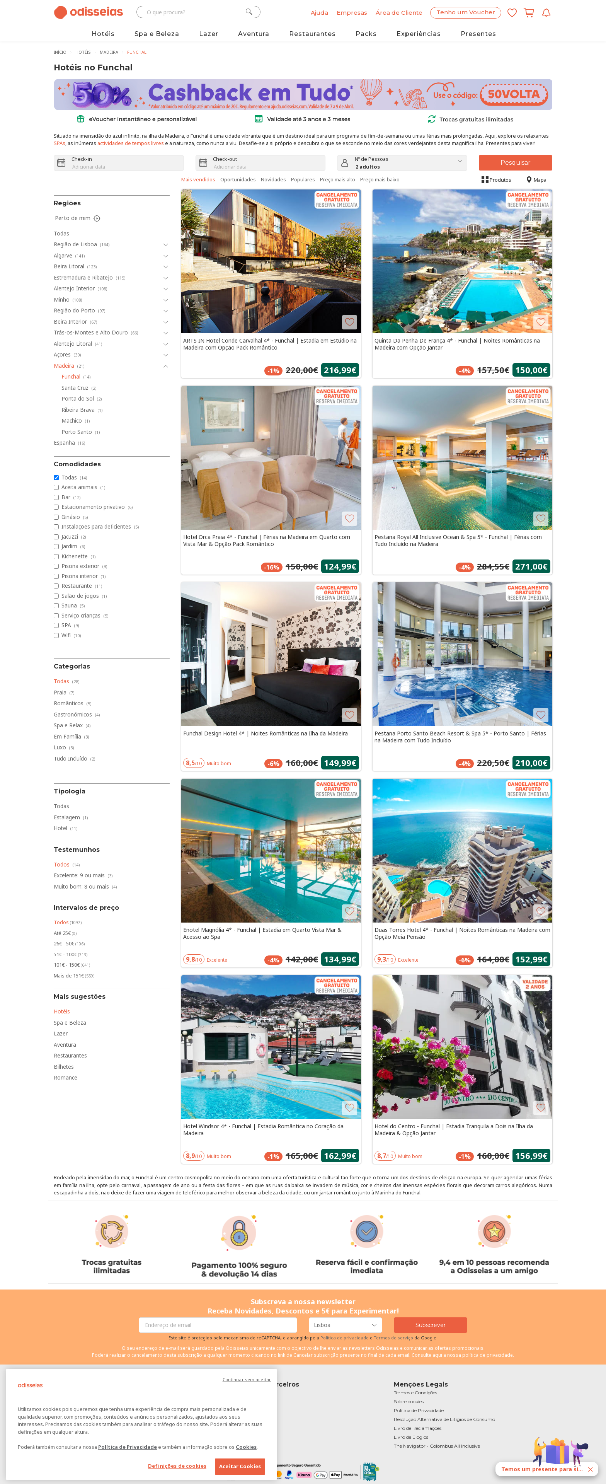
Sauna (73, 605)
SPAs (59, 143)
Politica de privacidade (345, 1338)
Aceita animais (83, 487)
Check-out (225, 158)
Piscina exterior (84, 566)
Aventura (253, 34)
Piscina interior (83, 576)
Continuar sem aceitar (247, 1379)
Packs (366, 34)
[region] (141, 1424)
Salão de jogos (84, 595)
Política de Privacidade (127, 1446)
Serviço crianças (85, 615)
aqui (437, 1355)
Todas (74, 477)
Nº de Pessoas (371, 158)
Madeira (109, 52)
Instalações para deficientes (100, 526)
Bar (71, 497)
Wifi (71, 635)
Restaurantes (312, 34)
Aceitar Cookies (240, 1466)
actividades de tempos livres (130, 143)
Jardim (73, 546)
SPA (70, 625)
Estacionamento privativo (97, 506)
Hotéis (103, 34)
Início (60, 52)
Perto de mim (78, 218)
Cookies (246, 1446)
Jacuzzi (73, 536)
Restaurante (81, 585)
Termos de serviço (393, 1338)
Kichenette (78, 556)
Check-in (81, 158)
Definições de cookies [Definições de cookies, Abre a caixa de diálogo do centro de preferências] (177, 1465)
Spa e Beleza (156, 34)
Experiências (419, 34)
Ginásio (74, 516)
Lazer (208, 34)
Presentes (478, 34)
